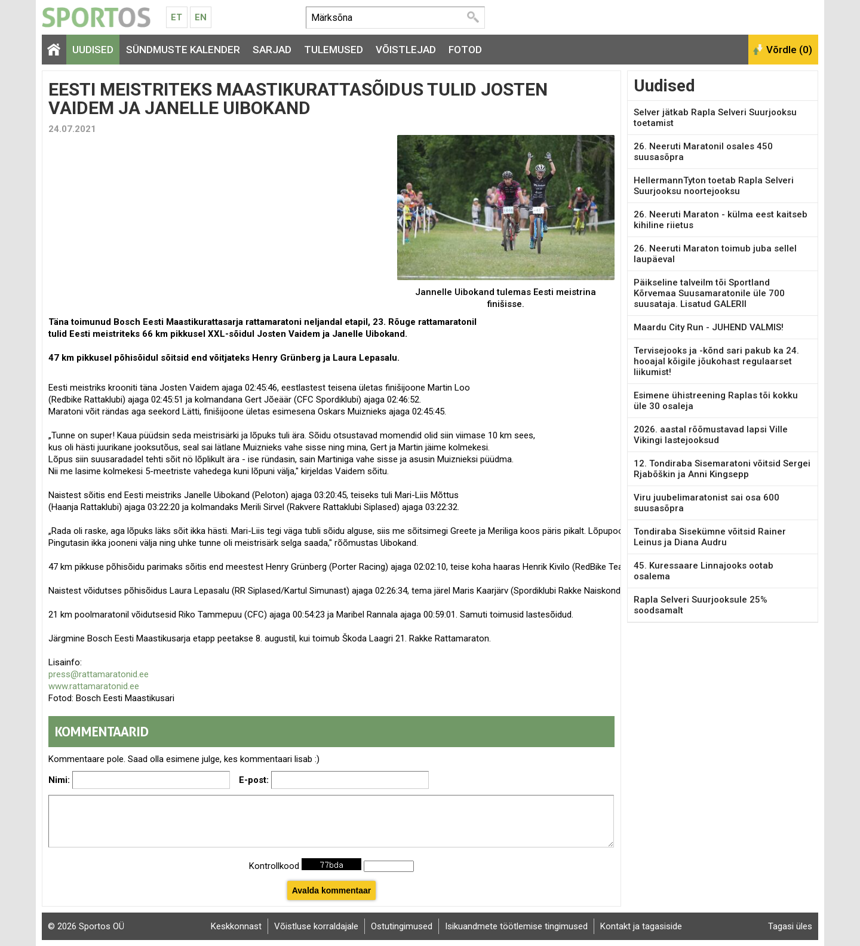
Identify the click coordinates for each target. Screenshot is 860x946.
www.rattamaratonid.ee (93, 686)
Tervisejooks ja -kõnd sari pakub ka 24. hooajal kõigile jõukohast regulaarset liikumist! (716, 361)
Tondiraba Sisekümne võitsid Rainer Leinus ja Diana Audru (710, 537)
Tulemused (333, 50)
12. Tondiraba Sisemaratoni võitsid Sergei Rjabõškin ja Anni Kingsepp (722, 469)
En (201, 17)
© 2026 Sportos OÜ (86, 926)
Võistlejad (406, 50)
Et (176, 17)
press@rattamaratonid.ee (98, 674)
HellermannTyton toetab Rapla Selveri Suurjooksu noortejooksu (714, 185)
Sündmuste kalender (183, 50)
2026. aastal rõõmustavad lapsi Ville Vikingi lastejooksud (711, 435)
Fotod (465, 50)
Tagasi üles (790, 926)
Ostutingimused (401, 926)
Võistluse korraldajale (316, 926)
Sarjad (272, 50)
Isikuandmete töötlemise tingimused (516, 926)
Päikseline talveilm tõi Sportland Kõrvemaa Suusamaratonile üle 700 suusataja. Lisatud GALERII (709, 293)
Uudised (92, 50)
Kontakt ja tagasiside (641, 926)
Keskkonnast (236, 926)
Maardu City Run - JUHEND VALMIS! (709, 327)
